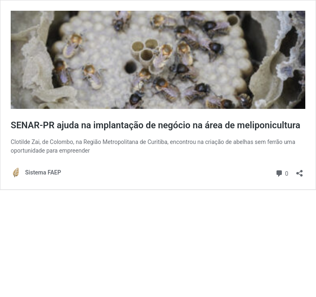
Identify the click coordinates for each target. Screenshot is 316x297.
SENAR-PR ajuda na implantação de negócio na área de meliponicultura (155, 125)
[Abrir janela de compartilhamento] (299, 170)
